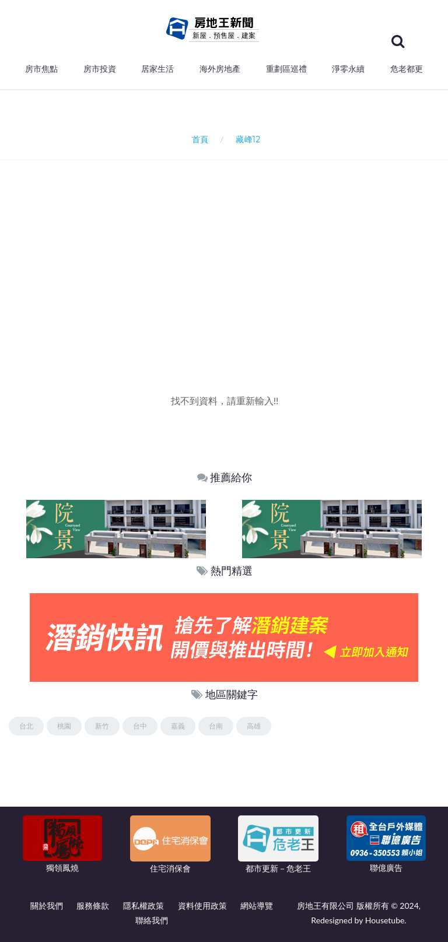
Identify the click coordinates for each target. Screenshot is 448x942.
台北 (26, 726)
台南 (216, 726)
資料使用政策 (202, 906)
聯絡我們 (151, 920)
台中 (140, 726)
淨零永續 (348, 69)
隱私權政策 (143, 906)
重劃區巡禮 (286, 69)
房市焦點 (41, 69)
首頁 (198, 139)
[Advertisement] (228, 294)
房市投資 (99, 69)
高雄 (254, 726)
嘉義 (178, 726)
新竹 (102, 726)
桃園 (64, 726)
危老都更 (406, 69)
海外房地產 (220, 69)
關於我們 (46, 906)
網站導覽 (256, 906)
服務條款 (92, 906)
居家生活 (157, 69)
